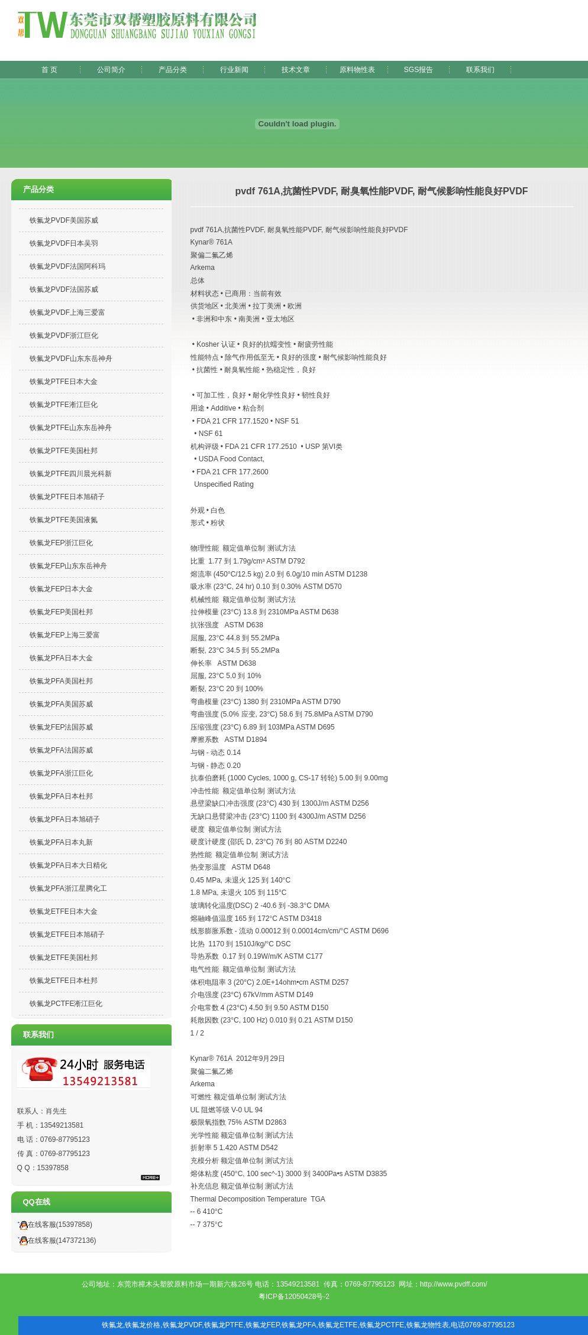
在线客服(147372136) (55, 1240)
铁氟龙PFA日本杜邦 (61, 796)
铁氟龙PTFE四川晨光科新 (71, 474)
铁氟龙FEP (262, 1325)
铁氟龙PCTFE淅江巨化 (66, 1003)
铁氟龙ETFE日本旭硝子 (67, 934)
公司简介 (111, 70)
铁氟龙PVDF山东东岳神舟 (71, 358)
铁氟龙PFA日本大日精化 (68, 865)
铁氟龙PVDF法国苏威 (64, 289)
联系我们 (480, 70)
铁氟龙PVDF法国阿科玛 (67, 266)
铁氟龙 (112, 1325)
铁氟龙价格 (142, 1325)
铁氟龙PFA (299, 1325)
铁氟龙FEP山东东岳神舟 (68, 566)
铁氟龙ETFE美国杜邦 (64, 957)
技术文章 (296, 70)
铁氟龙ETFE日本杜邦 (64, 980)
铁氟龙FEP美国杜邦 (61, 612)
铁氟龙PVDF (182, 1325)
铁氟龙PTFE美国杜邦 (64, 451)
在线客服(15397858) (53, 1224)
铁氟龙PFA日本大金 (61, 658)
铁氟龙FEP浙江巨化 (61, 543)
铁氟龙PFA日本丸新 (61, 842)
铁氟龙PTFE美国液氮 (64, 520)
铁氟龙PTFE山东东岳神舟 (71, 428)
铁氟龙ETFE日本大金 (64, 911)
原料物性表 (357, 70)
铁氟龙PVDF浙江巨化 (64, 335)
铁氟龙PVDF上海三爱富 (67, 312)
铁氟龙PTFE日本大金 (64, 381)
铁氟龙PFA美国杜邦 (61, 681)
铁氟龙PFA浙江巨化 (61, 773)
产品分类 (173, 70)
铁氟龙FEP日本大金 (61, 589)
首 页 (49, 70)
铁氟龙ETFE (338, 1325)
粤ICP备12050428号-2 (294, 1296)
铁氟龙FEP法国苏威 (61, 727)
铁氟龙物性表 (427, 1325)
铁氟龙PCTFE (382, 1325)
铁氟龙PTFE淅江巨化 (64, 404)
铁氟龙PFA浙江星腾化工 (68, 888)
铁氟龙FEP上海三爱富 (65, 635)
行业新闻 (234, 70)
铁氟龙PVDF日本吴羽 (64, 243)
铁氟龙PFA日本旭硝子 (65, 819)
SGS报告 (418, 70)
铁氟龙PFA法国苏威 (61, 750)
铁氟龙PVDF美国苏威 (64, 220)
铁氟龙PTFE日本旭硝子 (67, 497)
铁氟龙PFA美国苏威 (61, 704)
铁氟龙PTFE (224, 1325)
